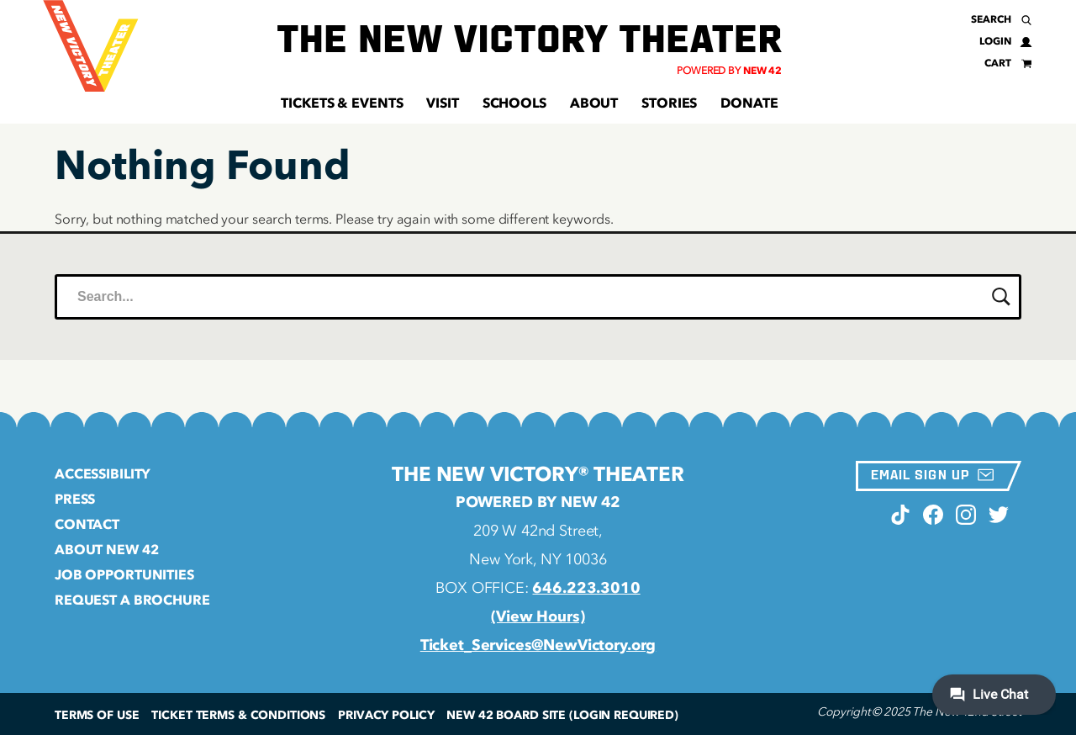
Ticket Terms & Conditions (238, 715)
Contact (87, 524)
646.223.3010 (586, 588)
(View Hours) (537, 616)
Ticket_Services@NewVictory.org (538, 645)
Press (75, 498)
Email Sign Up (932, 475)
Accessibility (102, 473)
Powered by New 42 (538, 502)
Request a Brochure (132, 599)
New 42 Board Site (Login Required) (562, 715)
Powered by (729, 71)
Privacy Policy (386, 715)
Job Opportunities (124, 574)
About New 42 (106, 549)
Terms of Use (97, 715)
